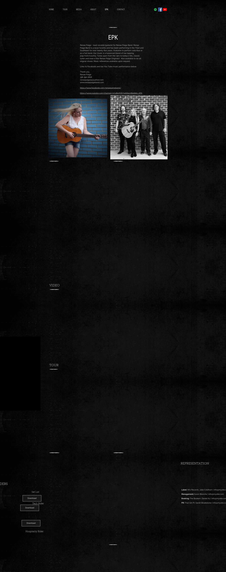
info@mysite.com (216, 494)
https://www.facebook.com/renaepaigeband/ (100, 88)
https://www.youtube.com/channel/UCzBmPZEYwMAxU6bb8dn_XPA (111, 93)
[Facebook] (160, 9)
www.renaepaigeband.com (92, 82)
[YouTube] (165, 9)
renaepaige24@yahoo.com (92, 80)
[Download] (32, 498)
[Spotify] (155, 9)
